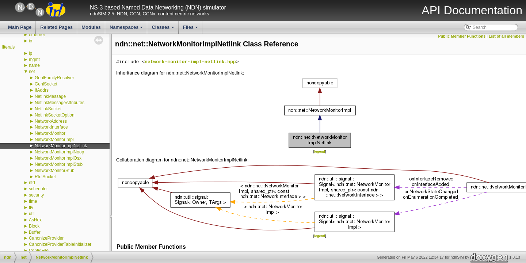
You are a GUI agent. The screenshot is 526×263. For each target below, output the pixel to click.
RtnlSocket (45, 176)
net (32, 71)
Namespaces (127, 29)
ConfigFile (39, 250)
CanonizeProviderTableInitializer (60, 244)
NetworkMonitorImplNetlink (61, 145)
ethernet (37, 34)
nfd (32, 182)
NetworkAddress (51, 121)
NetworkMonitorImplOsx (58, 158)
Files (191, 29)
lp (30, 53)
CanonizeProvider (46, 238)
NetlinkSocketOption (55, 115)
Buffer (35, 232)
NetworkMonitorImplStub (59, 164)
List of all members (506, 36)
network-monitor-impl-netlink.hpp (190, 62)
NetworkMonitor (50, 133)
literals (8, 47)
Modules (91, 27)
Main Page (19, 27)
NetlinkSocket (48, 108)
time (33, 201)
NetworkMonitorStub (55, 170)
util (31, 213)
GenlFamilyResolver (54, 77)
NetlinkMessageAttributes (59, 102)
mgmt (34, 59)
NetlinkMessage (50, 96)
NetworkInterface (51, 127)
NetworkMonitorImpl (54, 139)
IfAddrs (42, 90)
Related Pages (56, 27)
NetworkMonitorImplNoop (59, 152)
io (30, 40)
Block (34, 226)
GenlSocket (46, 84)
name (34, 65)
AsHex (35, 219)
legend (319, 151)
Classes (163, 29)
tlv (31, 207)
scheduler (38, 188)
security (36, 195)
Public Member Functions (462, 36)
